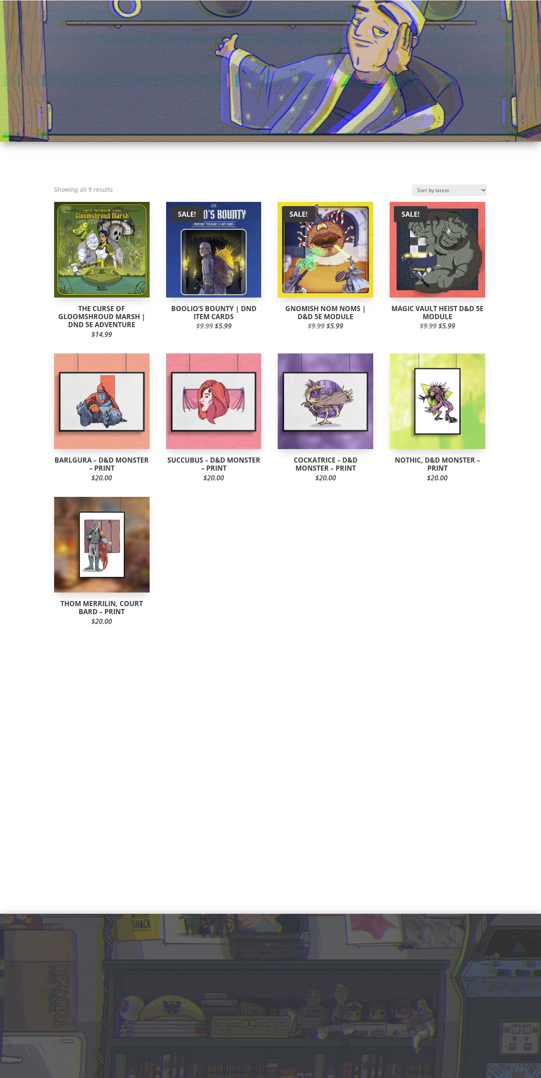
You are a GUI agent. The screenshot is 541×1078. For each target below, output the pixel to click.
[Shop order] (449, 190)
